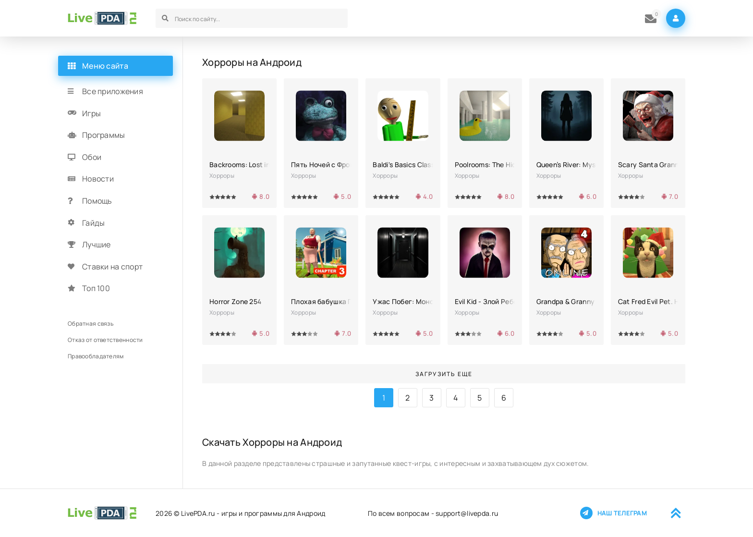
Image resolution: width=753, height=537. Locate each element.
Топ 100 (96, 288)
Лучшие (96, 244)
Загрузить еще (444, 374)
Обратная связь (90, 323)
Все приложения (112, 91)
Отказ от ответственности (105, 340)
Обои (91, 157)
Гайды (93, 223)
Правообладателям (95, 356)
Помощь (97, 200)
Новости (98, 178)
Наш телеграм (613, 513)
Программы (103, 135)
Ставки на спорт (112, 266)
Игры (91, 113)
